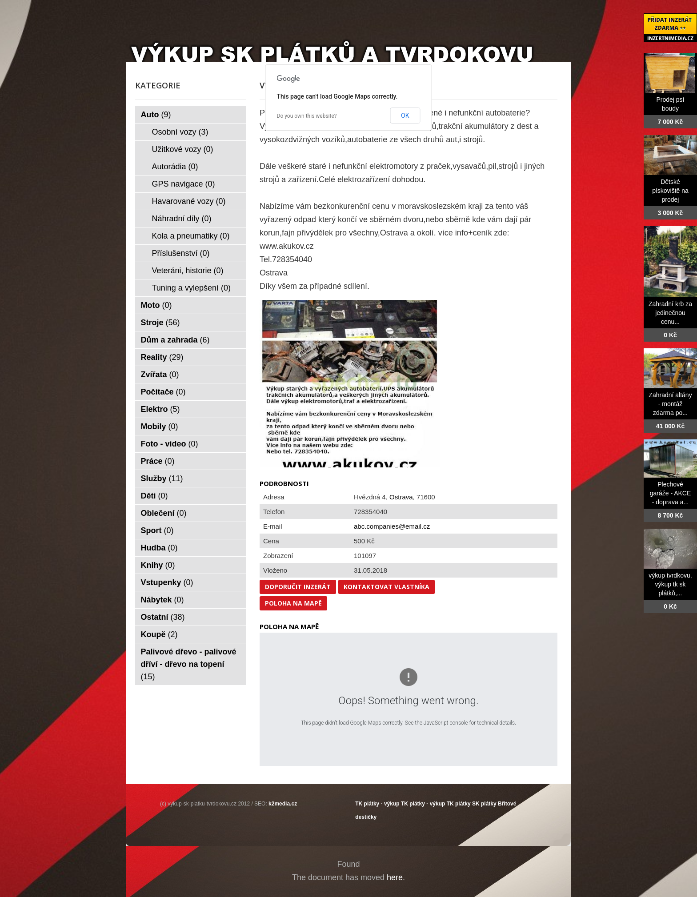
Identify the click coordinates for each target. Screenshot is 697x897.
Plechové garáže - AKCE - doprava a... (670, 493)
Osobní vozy (180, 132)
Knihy (158, 565)
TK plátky (459, 804)
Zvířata (160, 374)
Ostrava (401, 497)
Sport (157, 530)
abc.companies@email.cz (392, 526)
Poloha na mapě (293, 603)
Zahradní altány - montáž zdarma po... (670, 403)
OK (405, 115)
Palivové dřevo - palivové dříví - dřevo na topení (188, 664)
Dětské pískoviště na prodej (670, 190)
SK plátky (484, 804)
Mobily (159, 426)
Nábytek (162, 599)
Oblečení (164, 513)
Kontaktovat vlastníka (386, 586)
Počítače (163, 391)
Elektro (160, 409)
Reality (162, 357)
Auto (156, 114)
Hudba (159, 547)
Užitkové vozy (182, 149)
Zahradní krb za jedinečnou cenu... (670, 312)
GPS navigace (183, 183)
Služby (162, 478)
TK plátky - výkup (377, 804)
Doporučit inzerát (298, 586)
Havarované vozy (189, 201)
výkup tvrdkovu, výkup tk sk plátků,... (670, 584)
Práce (158, 461)
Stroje (160, 322)
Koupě (159, 634)
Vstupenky (167, 582)
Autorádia (175, 166)
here (395, 877)
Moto (156, 305)
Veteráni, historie (188, 270)
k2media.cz (282, 804)
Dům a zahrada (175, 339)
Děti (154, 495)
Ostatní (163, 617)
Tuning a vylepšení (191, 287)
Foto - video (169, 443)
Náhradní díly (182, 218)
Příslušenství (181, 253)
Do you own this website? (307, 116)
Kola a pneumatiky (191, 235)
